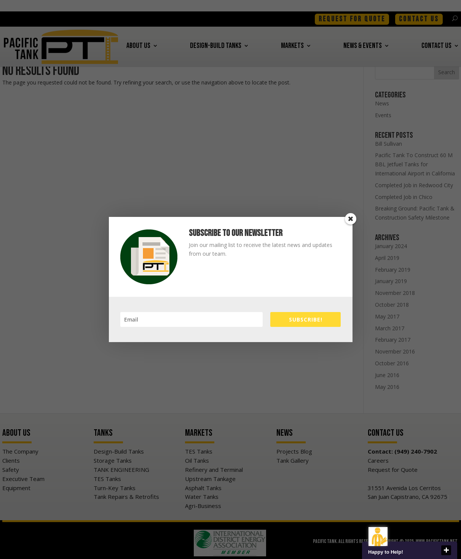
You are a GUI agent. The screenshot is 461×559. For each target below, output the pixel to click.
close (446, 550)
